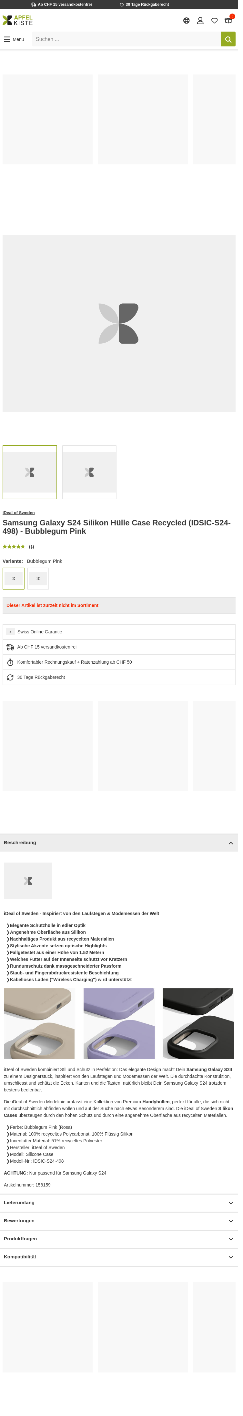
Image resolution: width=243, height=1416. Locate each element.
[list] (119, 135)
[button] (13, 39)
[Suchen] (228, 39)
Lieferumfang (119, 1203)
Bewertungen (119, 1221)
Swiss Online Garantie (39, 631)
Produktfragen (119, 1239)
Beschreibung (119, 843)
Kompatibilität (119, 1257)
